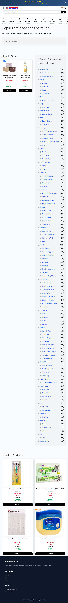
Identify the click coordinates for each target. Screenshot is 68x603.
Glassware (45, 341)
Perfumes (45, 265)
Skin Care (45, 272)
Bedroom (45, 317)
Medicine (45, 417)
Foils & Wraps (46, 338)
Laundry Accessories (48, 296)
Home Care (43, 279)
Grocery (42, 207)
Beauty (42, 117)
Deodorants (45, 248)
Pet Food (45, 407)
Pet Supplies (46, 410)
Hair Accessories (47, 76)
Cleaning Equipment (48, 286)
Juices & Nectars (47, 135)
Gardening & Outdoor (48, 234)
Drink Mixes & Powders (49, 131)
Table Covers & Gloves (49, 355)
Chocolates (45, 155)
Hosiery (44, 90)
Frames (44, 186)
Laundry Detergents (48, 300)
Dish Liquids (46, 293)
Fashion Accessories (48, 73)
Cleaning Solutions (48, 290)
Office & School (45, 362)
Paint (44, 241)
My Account (8, 578)
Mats (43, 321)
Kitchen (42, 327)
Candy (42, 148)
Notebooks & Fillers (48, 369)
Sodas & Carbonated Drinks (50, 141)
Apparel (42, 80)
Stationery (45, 372)
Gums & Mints (46, 159)
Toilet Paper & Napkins (49, 382)
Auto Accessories (47, 100)
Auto (41, 97)
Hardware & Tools (47, 238)
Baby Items (45, 107)
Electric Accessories (48, 203)
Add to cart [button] (9, 90)
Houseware (43, 310)
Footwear (45, 86)
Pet (41, 403)
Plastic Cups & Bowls (49, 352)
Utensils (44, 400)
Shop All (7, 575)
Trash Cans (45, 307)
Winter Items (46, 431)
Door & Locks (46, 231)
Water (44, 145)
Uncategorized (44, 441)
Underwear (45, 93)
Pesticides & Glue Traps (49, 303)
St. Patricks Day (47, 427)
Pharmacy (43, 413)
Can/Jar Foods (47, 214)
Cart (6, 580)
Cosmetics (45, 124)
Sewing (44, 324)
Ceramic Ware (46, 331)
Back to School (44, 111)
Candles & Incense (48, 179)
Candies (44, 152)
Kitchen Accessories (48, 345)
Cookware (45, 334)
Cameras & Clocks (48, 200)
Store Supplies (46, 376)
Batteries (45, 197)
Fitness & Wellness (48, 255)
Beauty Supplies (47, 121)
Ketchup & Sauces (48, 221)
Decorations (46, 183)
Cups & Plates (46, 393)
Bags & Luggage (47, 365)
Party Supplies (46, 396)
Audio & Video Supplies (49, 193)
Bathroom (45, 314)
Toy (41, 434)
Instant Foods (46, 217)
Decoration (43, 172)
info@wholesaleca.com (13, 589)
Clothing (44, 83)
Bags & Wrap (46, 389)
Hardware (43, 228)
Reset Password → (44, 3)
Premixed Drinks (47, 138)
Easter (44, 424)
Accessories (44, 69)
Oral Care (45, 262)
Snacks (44, 169)
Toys (43, 438)
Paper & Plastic (45, 379)
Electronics (43, 190)
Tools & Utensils (47, 358)
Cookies (44, 166)
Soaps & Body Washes (49, 276)
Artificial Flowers (47, 176)
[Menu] (3, 8)
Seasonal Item (44, 420)
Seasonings (46, 224)
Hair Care (45, 259)
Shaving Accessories (48, 269)
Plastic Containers (48, 348)
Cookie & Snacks (45, 162)
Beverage (43, 128)
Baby (41, 104)
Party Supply (44, 386)
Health (42, 245)
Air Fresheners (46, 283)
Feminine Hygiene (47, 252)
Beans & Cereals (47, 210)
